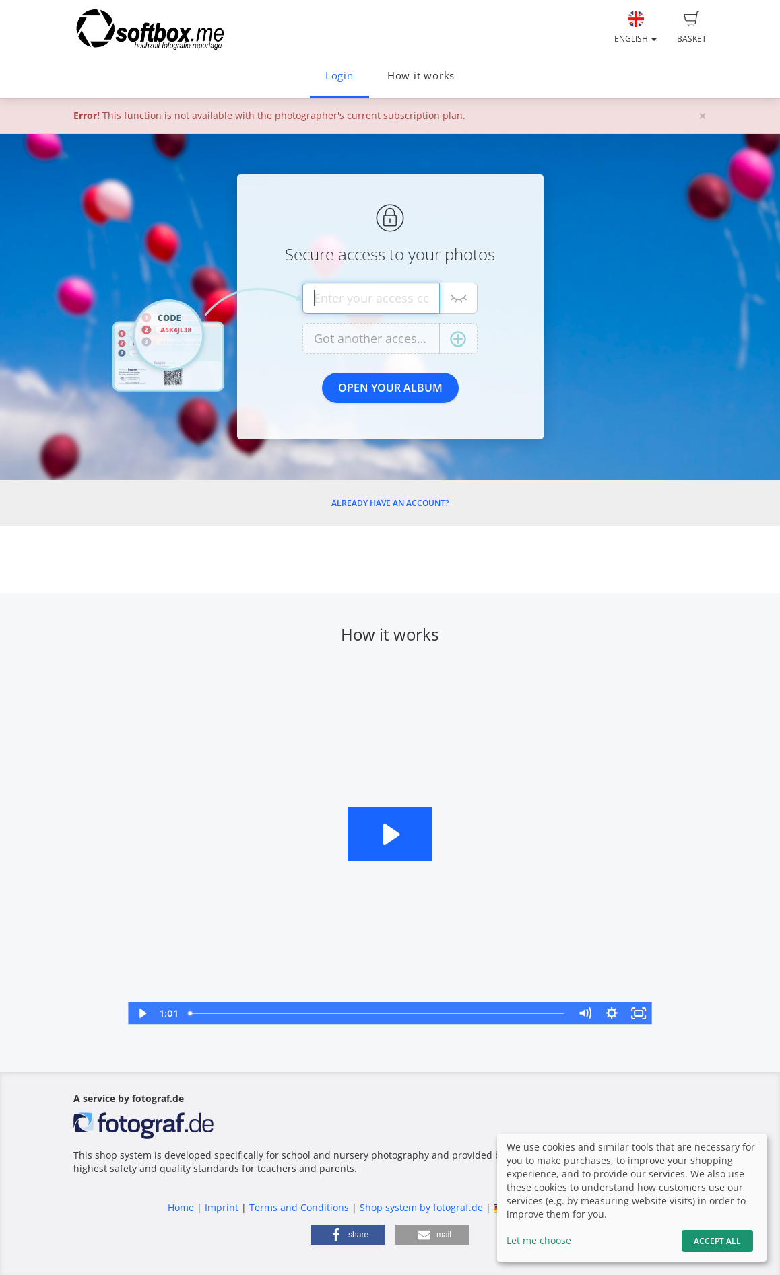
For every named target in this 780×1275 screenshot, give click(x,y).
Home (181, 1207)
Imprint (221, 1207)
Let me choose (539, 1240)
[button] (348, 1235)
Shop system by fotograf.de (421, 1207)
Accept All (717, 1241)
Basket (692, 27)
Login (339, 76)
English (635, 27)
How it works (421, 76)
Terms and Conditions (299, 1207)
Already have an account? (390, 503)
